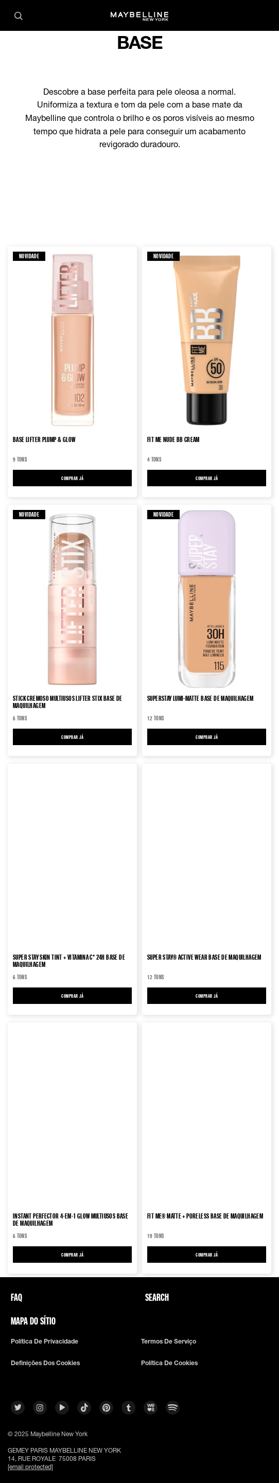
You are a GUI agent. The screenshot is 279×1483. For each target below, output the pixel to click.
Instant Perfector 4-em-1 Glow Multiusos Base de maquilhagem (70, 1219)
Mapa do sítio (33, 1321)
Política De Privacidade (44, 1341)
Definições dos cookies (45, 1363)
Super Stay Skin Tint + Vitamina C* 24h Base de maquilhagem (69, 961)
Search (157, 1297)
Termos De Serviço (168, 1341)
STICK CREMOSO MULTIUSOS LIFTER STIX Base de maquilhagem (68, 702)
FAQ (16, 1297)
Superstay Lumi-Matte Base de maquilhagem (200, 698)
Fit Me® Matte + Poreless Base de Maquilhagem (205, 1216)
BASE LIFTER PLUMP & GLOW (44, 440)
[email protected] (30, 1467)
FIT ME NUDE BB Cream (173, 440)
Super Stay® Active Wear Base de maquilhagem (204, 957)
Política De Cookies (169, 1363)
